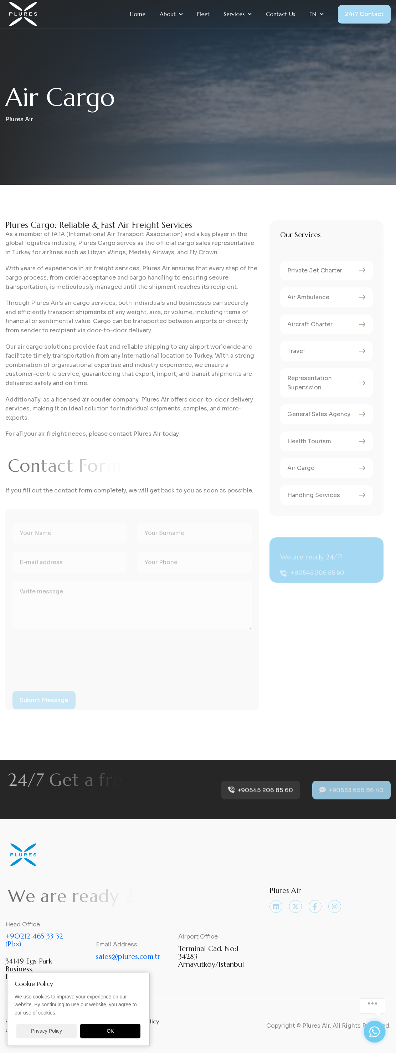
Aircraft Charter (310, 324)
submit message (44, 707)
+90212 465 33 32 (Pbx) (34, 940)
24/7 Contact (364, 14)
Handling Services (313, 495)
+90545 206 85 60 (317, 580)
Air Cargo (301, 468)
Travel (296, 351)
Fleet (203, 13)
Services (234, 13)
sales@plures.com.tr (128, 956)
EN (313, 13)
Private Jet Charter (314, 270)
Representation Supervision (309, 382)
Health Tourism (309, 441)
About (168, 13)
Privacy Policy (46, 1031)
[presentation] (66, 667)
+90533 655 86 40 (351, 795)
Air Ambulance (308, 297)
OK (110, 1031)
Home (137, 13)
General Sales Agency (318, 414)
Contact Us (280, 13)
